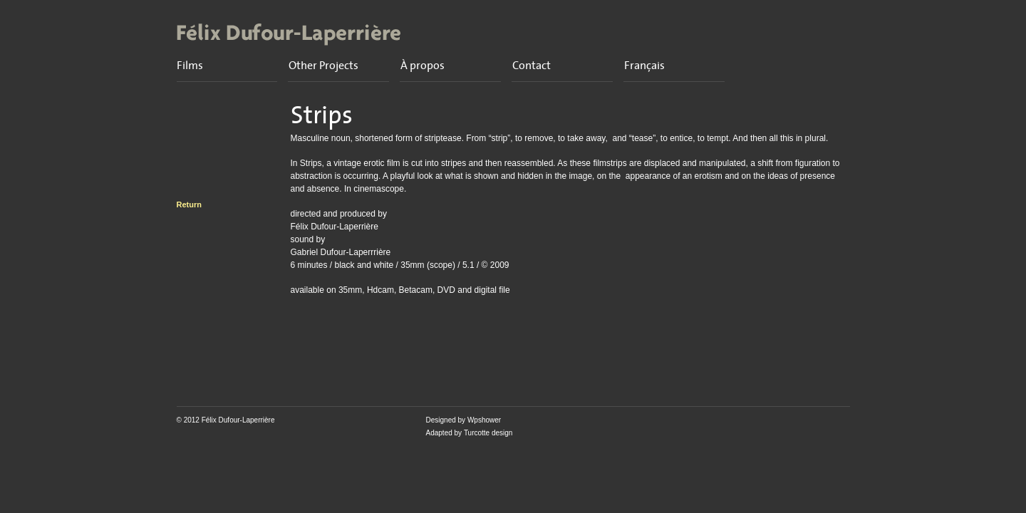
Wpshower (484, 420)
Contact (531, 65)
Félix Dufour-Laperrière (238, 420)
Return (189, 204)
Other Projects (323, 65)
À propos (422, 65)
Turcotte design (488, 433)
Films (190, 65)
